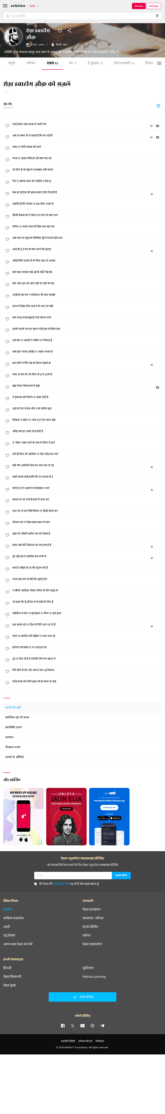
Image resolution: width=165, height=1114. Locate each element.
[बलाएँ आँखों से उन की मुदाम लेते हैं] (87, 567)
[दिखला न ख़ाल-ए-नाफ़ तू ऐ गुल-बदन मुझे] (87, 419)
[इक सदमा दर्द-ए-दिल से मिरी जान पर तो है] (87, 624)
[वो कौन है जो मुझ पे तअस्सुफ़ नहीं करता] (87, 169)
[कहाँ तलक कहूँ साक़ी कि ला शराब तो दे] (87, 476)
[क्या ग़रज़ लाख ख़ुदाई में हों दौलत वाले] (87, 317)
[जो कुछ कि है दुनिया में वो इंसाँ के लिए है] (87, 601)
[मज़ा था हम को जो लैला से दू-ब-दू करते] (87, 374)
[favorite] (7, 126)
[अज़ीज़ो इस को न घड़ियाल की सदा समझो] (87, 294)
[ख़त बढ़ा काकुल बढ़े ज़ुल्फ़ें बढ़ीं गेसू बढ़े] (87, 271)
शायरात (9, 737)
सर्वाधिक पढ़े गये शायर (17, 718)
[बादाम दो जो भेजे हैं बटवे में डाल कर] (87, 499)
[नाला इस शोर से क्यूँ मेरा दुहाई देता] (87, 579)
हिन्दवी (7, 967)
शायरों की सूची (13, 708)
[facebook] (62, 1025)
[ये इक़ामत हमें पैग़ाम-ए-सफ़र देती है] (87, 397)
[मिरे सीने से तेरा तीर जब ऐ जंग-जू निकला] (87, 670)
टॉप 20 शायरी (124, 64)
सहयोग (7, 909)
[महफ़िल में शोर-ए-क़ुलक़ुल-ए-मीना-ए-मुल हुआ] (87, 613)
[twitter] (72, 1025)
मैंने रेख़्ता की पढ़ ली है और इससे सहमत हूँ (66, 883)
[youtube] (82, 1025)
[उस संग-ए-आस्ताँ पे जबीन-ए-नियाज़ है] (87, 340)
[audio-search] (157, 15)
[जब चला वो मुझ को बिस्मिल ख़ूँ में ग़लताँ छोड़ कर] (87, 237)
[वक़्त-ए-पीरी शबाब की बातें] (87, 146)
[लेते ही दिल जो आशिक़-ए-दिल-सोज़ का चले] (87, 453)
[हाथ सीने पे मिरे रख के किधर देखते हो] (87, 362)
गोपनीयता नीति (61, 883)
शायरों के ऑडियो (14, 757)
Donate (139, 5)
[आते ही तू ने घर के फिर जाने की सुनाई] (87, 249)
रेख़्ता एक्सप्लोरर (92, 944)
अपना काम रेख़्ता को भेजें (17, 944)
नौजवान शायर (12, 747)
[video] (157, 125)
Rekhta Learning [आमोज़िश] (94, 976)
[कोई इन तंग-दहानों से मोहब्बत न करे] (87, 488)
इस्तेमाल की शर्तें (85, 1041)
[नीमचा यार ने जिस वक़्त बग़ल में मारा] (87, 522)
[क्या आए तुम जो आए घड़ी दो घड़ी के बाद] (87, 283)
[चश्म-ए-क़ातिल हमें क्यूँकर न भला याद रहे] (87, 635)
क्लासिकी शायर (13, 728)
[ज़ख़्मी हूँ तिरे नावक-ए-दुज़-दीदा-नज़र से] (87, 203)
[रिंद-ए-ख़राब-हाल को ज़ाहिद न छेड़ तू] (87, 180)
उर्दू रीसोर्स (9, 935)
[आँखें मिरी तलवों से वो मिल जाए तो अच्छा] (87, 260)
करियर (86, 935)
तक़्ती (6, 926)
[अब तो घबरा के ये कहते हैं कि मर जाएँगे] (87, 135)
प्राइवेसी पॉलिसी (68, 1041)
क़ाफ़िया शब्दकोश (13, 918)
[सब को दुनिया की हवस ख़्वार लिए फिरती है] (87, 192)
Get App (153, 5)
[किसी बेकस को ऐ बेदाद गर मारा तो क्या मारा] (87, 215)
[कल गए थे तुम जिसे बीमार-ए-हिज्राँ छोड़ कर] (87, 510)
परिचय (31, 64)
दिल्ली (58, 45)
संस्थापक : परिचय (92, 918)
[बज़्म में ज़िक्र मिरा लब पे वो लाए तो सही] (87, 306)
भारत (64, 45)
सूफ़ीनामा (88, 967)
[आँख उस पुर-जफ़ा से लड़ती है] (87, 431)
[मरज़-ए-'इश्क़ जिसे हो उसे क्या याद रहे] (87, 158)
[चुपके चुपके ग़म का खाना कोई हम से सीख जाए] (87, 328)
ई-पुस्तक (95, 64)
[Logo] (18, 6)
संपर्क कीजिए (90, 926)
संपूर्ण (11, 64)
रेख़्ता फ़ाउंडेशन (91, 909)
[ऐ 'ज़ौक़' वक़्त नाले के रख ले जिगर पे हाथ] (87, 442)
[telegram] (102, 1025)
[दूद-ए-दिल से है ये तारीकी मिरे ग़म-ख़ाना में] (87, 658)
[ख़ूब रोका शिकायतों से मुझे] (87, 385)
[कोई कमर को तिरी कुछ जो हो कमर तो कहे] (87, 681)
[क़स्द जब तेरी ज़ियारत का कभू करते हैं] (87, 544)
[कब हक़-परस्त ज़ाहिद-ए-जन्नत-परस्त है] (87, 351)
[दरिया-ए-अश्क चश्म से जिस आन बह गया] (87, 226)
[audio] (151, 125)
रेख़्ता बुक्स (9, 985)
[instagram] (92, 1025)
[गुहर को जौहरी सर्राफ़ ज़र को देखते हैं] (87, 533)
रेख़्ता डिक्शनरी (12, 976)
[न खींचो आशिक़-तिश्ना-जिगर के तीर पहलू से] (87, 590)
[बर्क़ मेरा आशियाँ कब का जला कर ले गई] (87, 465)
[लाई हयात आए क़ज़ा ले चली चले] (87, 124)
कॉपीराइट (99, 1041)
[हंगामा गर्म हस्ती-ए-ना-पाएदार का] (87, 647)
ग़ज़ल (52, 64)
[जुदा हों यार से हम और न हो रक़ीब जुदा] (87, 408)
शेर (73, 64)
